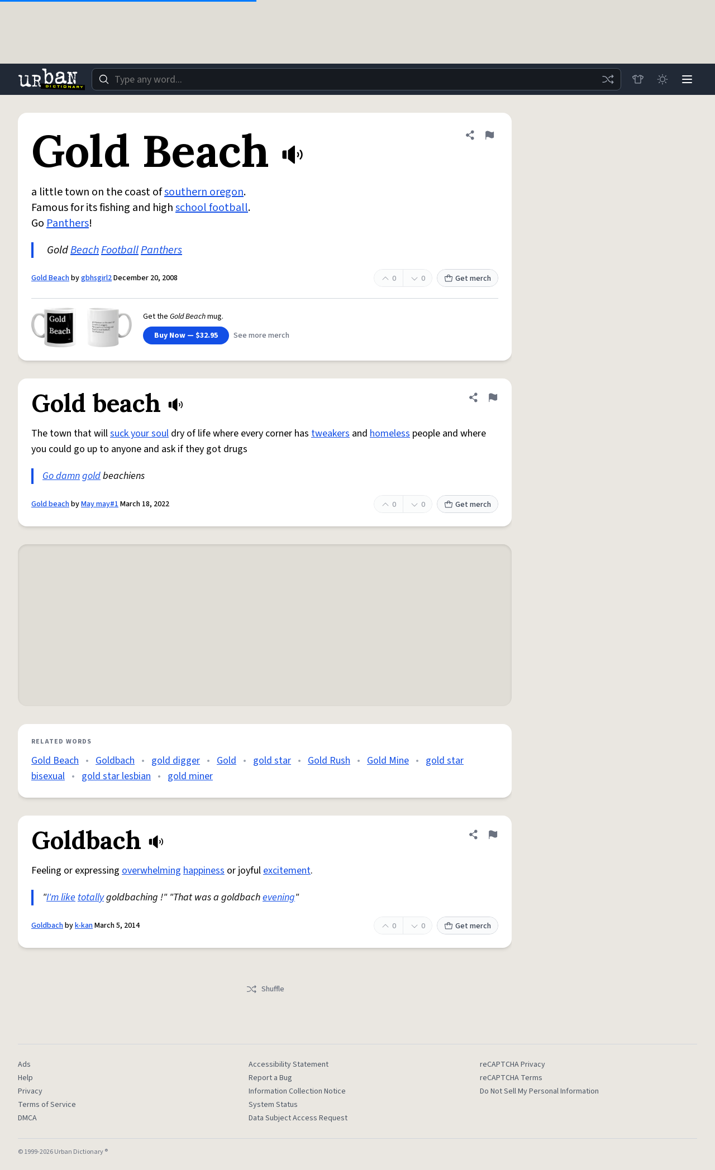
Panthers (67, 223)
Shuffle (265, 989)
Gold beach (50, 504)
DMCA (27, 1118)
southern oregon (204, 192)
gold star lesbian (116, 776)
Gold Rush (329, 761)
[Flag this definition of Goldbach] (493, 834)
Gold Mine (388, 761)
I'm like (60, 897)
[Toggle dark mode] (662, 79)
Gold (226, 761)
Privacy (30, 1091)
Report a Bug (270, 1077)
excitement (287, 871)
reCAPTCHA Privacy (512, 1064)
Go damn (61, 476)
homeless (390, 433)
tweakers (330, 433)
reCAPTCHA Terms (511, 1077)
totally (91, 897)
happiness (204, 871)
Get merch (467, 278)
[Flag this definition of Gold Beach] (489, 135)
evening (279, 897)
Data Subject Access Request (298, 1118)
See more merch (261, 335)
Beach (84, 250)
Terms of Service (47, 1104)
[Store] (638, 79)
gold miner (190, 776)
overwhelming (151, 871)
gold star (272, 761)
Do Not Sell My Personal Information (539, 1091)
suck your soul (139, 433)
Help (25, 1077)
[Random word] (607, 79)
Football (120, 250)
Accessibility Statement (288, 1064)
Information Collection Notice (297, 1091)
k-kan (84, 925)
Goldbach (115, 761)
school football (211, 207)
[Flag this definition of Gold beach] (493, 397)
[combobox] (356, 79)
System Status (273, 1104)
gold (91, 476)
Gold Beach (50, 278)
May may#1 (99, 504)
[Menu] (687, 79)
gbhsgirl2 (96, 278)
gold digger (175, 761)
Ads (24, 1064)
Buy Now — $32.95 (186, 335)
